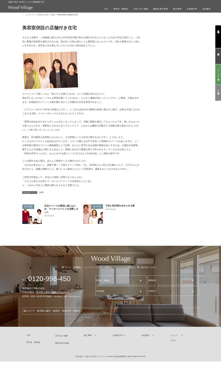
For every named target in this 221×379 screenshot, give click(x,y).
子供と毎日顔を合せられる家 (121, 205)
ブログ (173, 340)
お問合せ (154, 291)
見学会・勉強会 (105, 280)
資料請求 (154, 280)
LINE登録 (102, 291)
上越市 (41, 192)
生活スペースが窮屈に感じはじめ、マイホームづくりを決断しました (61, 209)
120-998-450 (49, 278)
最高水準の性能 (62, 343)
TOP (28, 335)
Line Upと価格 (61, 336)
